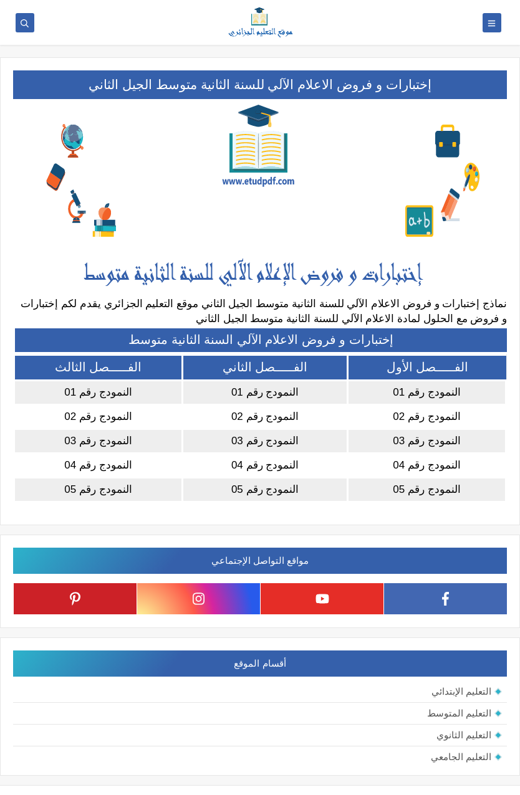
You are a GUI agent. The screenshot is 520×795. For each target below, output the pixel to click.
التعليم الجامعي (461, 756)
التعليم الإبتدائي (461, 691)
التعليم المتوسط (459, 713)
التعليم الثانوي (463, 735)
